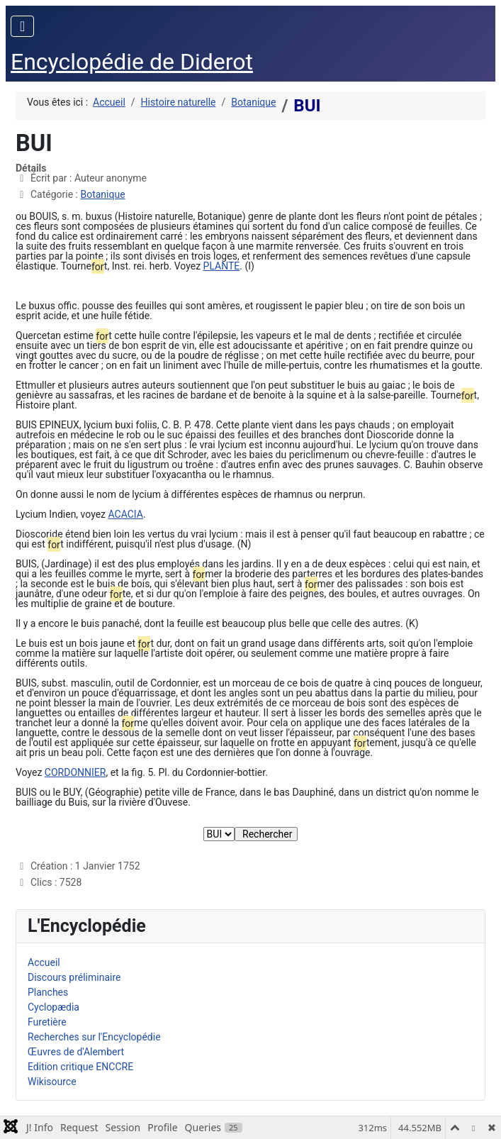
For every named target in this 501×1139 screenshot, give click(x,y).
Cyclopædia (53, 1007)
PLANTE (221, 266)
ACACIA (125, 514)
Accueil (44, 962)
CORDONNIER (75, 772)
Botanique (102, 194)
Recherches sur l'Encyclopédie (94, 1037)
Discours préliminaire (74, 977)
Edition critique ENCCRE (80, 1066)
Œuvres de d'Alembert (76, 1051)
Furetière (47, 1022)
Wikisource (52, 1081)
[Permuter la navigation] (22, 26)
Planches (48, 992)
